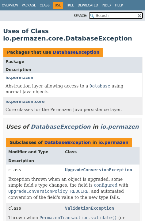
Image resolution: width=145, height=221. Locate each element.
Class (44, 5)
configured (105, 185)
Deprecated (88, 5)
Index (106, 5)
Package (29, 5)
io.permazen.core (25, 101)
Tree (70, 5)
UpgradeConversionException (98, 169)
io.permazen (19, 77)
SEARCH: (80, 15)
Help (119, 5)
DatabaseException (76, 52)
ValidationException (89, 208)
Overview (10, 5)
